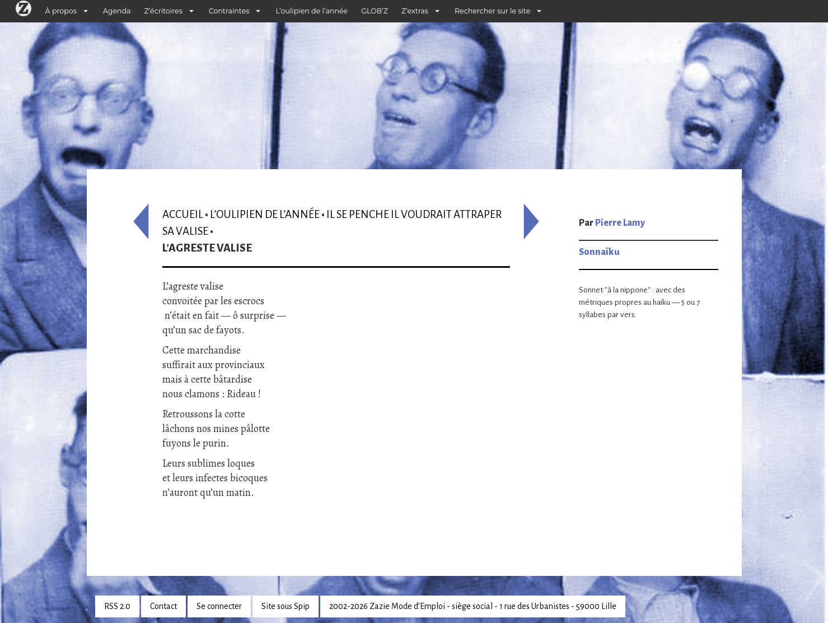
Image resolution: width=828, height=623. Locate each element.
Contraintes (229, 11)
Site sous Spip (285, 606)
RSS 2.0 (117, 606)
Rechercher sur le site (492, 11)
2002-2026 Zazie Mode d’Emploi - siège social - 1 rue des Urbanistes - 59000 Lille (472, 606)
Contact (163, 606)
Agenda (117, 11)
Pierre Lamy (620, 223)
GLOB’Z (374, 11)
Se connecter (219, 606)
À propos (61, 11)
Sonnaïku (599, 252)
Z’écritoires (163, 11)
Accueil (182, 214)
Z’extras (414, 11)
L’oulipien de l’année (311, 11)
